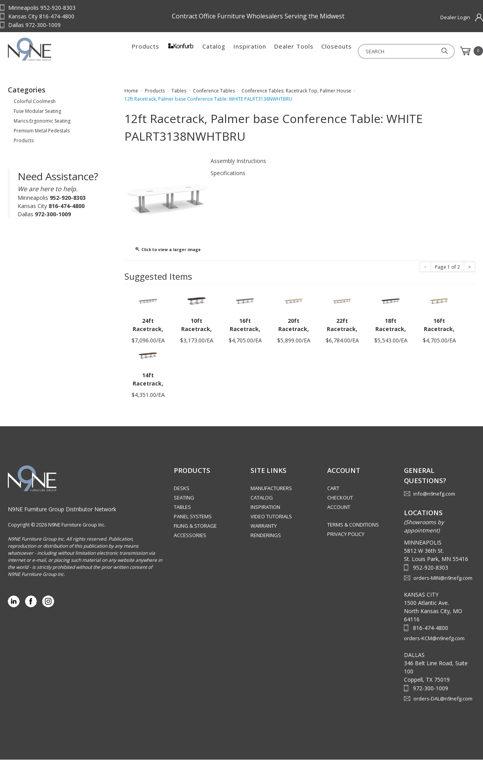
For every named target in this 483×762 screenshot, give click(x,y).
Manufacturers (271, 490)
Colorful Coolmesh (35, 103)
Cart (333, 490)
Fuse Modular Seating (37, 113)
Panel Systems (193, 518)
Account (338, 509)
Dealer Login (455, 17)
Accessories (190, 537)
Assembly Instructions (238, 163)
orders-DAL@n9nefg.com (442, 700)
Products (145, 51)
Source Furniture (57, 51)
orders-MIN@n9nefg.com (442, 580)
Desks (181, 490)
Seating (184, 499)
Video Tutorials (271, 518)
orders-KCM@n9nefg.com (434, 640)
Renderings (266, 537)
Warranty (264, 528)
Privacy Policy (345, 536)
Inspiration (249, 51)
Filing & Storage (195, 528)
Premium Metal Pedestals (42, 133)
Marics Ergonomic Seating (42, 123)
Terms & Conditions (353, 526)
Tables (182, 509)
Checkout (340, 499)
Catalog (213, 51)
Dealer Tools (294, 51)
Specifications (228, 175)
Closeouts (336, 51)
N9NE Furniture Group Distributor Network (62, 511)
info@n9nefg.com (434, 496)
